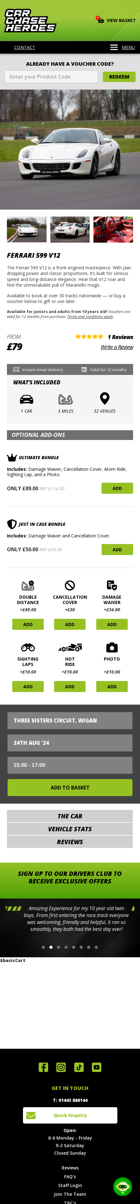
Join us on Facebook (43, 1067)
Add (117, 488)
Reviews (70, 1168)
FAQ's (70, 1176)
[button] (43, 947)
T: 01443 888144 (70, 1100)
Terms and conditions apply (90, 316)
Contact (20, 47)
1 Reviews (120, 337)
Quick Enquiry (70, 1115)
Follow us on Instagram (61, 1067)
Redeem (119, 76)
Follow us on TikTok (79, 1067)
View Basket (117, 19)
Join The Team (70, 1194)
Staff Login (70, 1185)
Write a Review (117, 347)
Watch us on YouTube (96, 1067)
